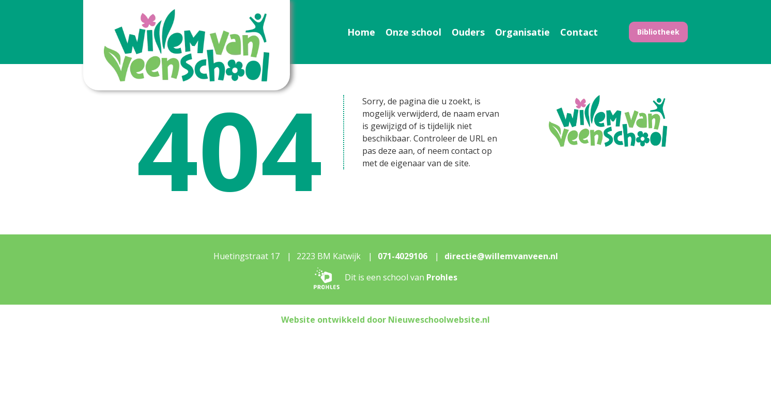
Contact (579, 32)
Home (361, 32)
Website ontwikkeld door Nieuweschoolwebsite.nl (385, 319)
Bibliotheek (658, 32)
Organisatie (522, 32)
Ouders (468, 32)
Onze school (413, 32)
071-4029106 (402, 256)
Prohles (441, 277)
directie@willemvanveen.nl (501, 256)
